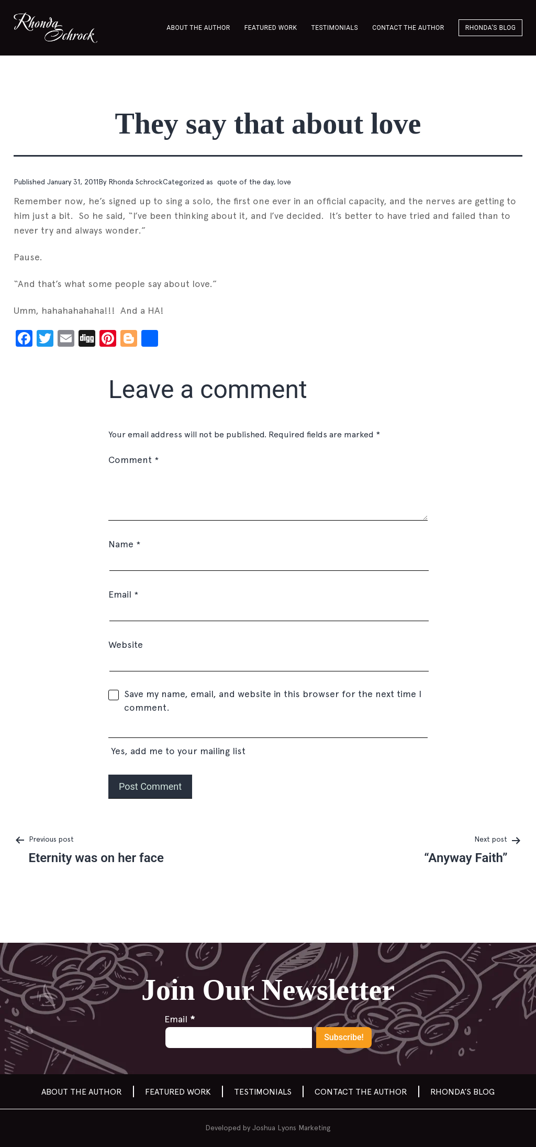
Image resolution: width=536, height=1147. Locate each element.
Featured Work (270, 27)
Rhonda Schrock (135, 182)
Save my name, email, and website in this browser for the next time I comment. (272, 700)
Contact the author (408, 27)
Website (125, 644)
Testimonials (335, 27)
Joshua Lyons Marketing (291, 1127)
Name (124, 543)
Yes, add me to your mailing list (268, 740)
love (284, 182)
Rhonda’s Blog (490, 27)
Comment (133, 459)
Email (123, 594)
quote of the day (244, 182)
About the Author (198, 27)
